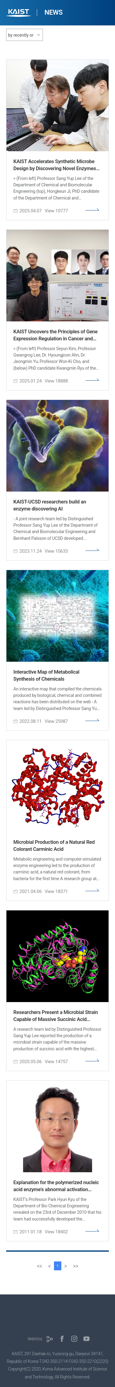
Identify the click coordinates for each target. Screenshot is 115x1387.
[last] (76, 1265)
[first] (39, 1265)
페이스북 (62, 1339)
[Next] (65, 1265)
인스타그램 (74, 1339)
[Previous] (49, 1265)
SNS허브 (35, 1339)
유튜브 (86, 1339)
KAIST (19, 13)
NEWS (53, 12)
